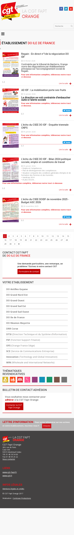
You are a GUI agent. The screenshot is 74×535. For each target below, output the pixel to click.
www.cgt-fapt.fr (9, 472)
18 (16, 240)
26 (57, 240)
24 (46, 240)
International (64, 380)
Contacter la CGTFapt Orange (14, 406)
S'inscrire (46, 426)
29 (5, 244)
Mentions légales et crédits (13, 489)
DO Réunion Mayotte (18, 322)
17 (10, 240)
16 (5, 240)
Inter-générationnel (57, 380)
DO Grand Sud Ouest (17, 311)
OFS (20, 345)
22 (36, 240)
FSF (23, 339)
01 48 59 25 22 (12, 457)
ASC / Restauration (49, 380)
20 (26, 240)
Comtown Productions (22, 498)
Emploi (27, 380)
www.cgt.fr (7, 475)
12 (53, 236)
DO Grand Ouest (15, 300)
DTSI (36, 334)
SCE (30, 351)
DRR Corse (12, 328)
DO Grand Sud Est (16, 306)
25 (51, 240)
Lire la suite (63, 83)
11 (48, 236)
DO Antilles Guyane (17, 289)
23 (41, 240)
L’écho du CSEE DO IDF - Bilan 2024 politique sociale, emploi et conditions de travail (46, 161)
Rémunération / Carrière (5, 380)
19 (21, 240)
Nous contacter (8, 459)
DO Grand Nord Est (17, 294)
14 (63, 236)
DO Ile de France (15, 317)
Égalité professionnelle (35, 380)
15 (68, 236)
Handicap (42, 380)
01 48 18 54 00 (12, 454)
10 (42, 236)
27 (62, 240)
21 (31, 240)
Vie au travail (12, 380)
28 (67, 240)
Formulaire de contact (29, 271)
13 (58, 236)
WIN (30, 362)
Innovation (31, 356)
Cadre (20, 380)
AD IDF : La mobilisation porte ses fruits (43, 90)
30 (10, 244)
